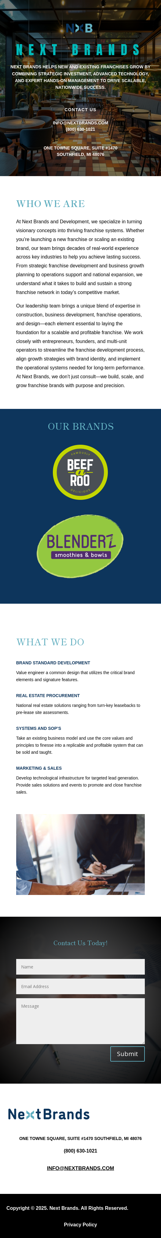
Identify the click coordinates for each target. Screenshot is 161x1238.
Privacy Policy (80, 1224)
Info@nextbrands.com (80, 1168)
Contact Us (80, 109)
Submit (127, 1054)
